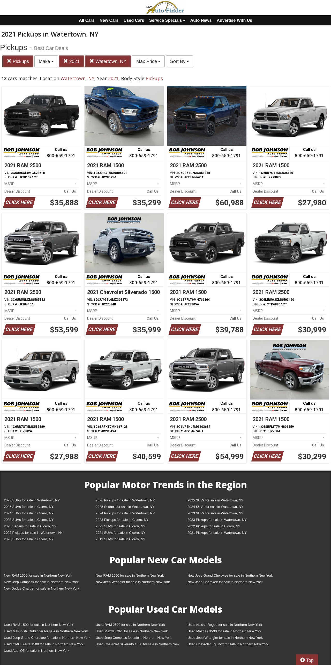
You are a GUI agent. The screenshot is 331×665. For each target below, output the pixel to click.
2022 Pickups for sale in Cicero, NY (213, 526)
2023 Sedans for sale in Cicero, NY (30, 526)
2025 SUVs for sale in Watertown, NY (215, 500)
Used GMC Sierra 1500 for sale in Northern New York (44, 644)
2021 (71, 61)
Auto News (201, 20)
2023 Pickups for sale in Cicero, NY (122, 520)
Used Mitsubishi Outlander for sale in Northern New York (46, 631)
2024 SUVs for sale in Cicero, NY (29, 513)
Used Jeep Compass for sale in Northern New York (133, 638)
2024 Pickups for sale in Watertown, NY (125, 513)
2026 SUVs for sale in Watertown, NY (32, 500)
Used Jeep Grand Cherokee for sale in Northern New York (47, 638)
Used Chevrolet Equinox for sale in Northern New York (227, 644)
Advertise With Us (234, 20)
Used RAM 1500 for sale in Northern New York (38, 625)
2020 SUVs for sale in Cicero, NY (29, 539)
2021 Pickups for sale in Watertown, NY (217, 533)
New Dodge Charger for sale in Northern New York (41, 588)
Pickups (18, 61)
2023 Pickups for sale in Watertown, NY (217, 520)
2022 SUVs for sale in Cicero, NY (120, 526)
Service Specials (167, 20)
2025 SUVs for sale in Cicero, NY (29, 507)
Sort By (179, 61)
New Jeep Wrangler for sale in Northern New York (133, 582)
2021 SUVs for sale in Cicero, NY (120, 533)
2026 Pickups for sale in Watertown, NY (125, 500)
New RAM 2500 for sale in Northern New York (130, 575)
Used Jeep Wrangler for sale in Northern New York (225, 638)
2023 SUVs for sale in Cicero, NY (29, 520)
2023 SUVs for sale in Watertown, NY (215, 513)
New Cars (109, 20)
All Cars (86, 20)
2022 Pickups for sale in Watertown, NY (33, 533)
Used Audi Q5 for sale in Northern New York (36, 651)
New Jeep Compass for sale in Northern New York (41, 582)
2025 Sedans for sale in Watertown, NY (125, 507)
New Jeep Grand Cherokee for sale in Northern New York (230, 575)
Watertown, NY (107, 61)
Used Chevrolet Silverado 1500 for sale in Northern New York (137, 645)
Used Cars (134, 20)
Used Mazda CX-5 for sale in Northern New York (132, 631)
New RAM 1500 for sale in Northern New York (38, 575)
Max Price (148, 61)
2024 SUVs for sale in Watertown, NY (215, 507)
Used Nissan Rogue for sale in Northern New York (224, 625)
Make (46, 61)
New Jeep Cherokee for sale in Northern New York (224, 582)
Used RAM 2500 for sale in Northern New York (130, 625)
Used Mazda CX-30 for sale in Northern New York (224, 631)
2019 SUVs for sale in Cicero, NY (120, 539)
